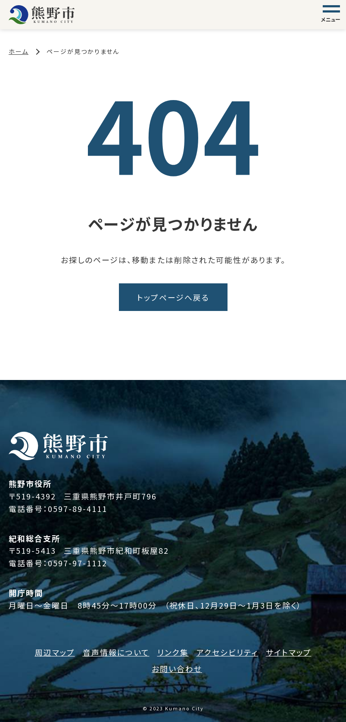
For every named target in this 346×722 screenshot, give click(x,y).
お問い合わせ (177, 669)
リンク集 (173, 652)
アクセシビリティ (227, 652)
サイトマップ (289, 652)
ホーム (18, 51)
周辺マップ (55, 652)
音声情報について (116, 652)
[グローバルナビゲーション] (331, 14)
